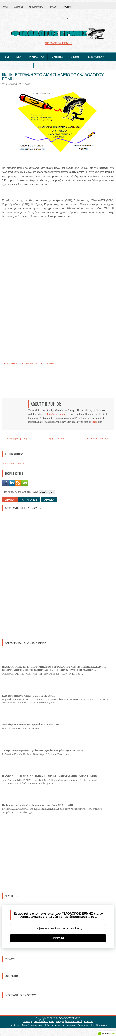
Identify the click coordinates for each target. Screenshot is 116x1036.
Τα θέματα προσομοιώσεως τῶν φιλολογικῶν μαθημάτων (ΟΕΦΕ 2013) (42, 750)
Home (5, 6)
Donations (14, 1024)
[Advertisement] (32, 575)
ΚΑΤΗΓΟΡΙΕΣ (29, 499)
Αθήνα (68, 6)
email (94, 421)
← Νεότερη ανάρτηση (15, 438)
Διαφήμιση (83, 1024)
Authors (18, 6)
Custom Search (74, 1021)
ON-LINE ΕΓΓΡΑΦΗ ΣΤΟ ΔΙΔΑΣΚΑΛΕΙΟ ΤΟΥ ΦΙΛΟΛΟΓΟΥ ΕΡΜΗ (53, 76)
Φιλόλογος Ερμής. (56, 413)
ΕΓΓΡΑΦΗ (58, 938)
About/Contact (36, 6)
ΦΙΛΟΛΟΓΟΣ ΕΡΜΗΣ (68, 1018)
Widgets (60, 1021)
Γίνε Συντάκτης (99, 1024)
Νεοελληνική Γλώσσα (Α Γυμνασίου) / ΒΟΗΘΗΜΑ (31, 724)
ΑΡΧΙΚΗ (9, 499)
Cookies (88, 1021)
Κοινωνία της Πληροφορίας (61, 1024)
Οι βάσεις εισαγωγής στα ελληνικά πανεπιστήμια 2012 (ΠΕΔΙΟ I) (39, 804)
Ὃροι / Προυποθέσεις (33, 1024)
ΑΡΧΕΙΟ (49, 499)
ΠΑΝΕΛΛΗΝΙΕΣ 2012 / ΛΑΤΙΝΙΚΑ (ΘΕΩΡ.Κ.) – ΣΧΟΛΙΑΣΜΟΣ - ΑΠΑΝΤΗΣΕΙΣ (49, 776)
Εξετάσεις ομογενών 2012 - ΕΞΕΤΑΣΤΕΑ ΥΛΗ (28, 695)
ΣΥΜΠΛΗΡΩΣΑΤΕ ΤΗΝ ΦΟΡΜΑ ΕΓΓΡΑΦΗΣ (28, 363)
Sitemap (27, 1021)
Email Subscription (44, 1021)
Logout (54, 6)
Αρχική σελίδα (56, 438)
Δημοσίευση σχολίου (13, 462)
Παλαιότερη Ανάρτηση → (99, 438)
